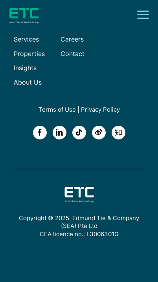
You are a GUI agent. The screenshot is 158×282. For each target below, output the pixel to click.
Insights (25, 67)
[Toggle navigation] (145, 15)
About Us (28, 82)
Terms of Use (57, 109)
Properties (29, 53)
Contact (73, 53)
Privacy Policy (100, 109)
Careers (72, 39)
